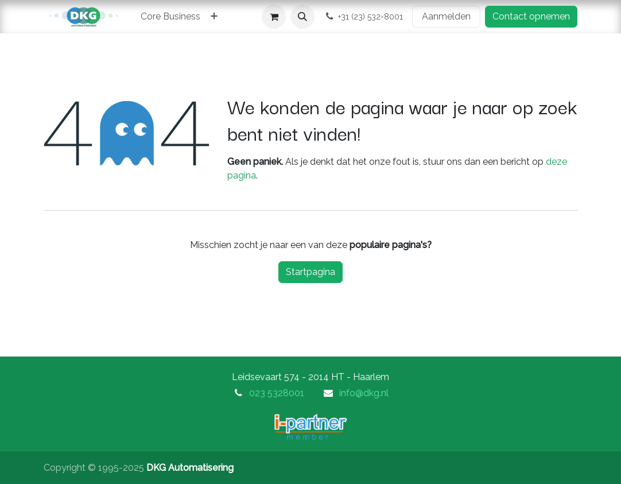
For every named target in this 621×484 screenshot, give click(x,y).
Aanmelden (446, 16)
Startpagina (310, 271)
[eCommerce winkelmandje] (274, 17)
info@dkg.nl (364, 393)
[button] (302, 17)
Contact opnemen (531, 16)
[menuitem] (170, 16)
